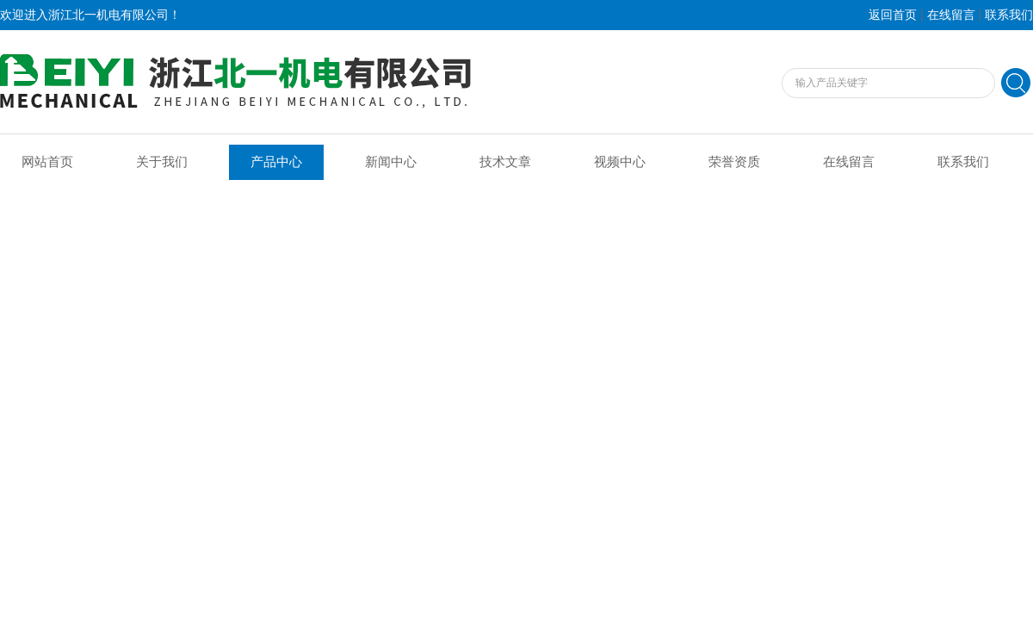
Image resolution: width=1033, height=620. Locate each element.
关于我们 (162, 162)
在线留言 (951, 15)
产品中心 (276, 162)
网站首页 (47, 162)
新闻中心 (391, 162)
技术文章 (505, 162)
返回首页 (893, 15)
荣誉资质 (734, 162)
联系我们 (1009, 15)
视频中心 (620, 162)
